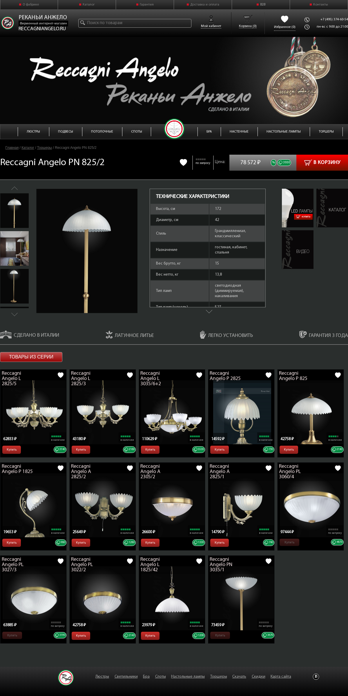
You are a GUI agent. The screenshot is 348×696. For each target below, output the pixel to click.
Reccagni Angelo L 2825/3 (80, 379)
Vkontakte (316, 677)
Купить (303, 217)
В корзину (322, 163)
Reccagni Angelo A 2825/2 (81, 472)
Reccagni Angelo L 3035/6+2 (150, 379)
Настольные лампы (188, 676)
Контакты (320, 4)
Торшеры (44, 148)
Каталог (89, 4)
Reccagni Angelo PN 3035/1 (221, 565)
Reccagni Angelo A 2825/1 (220, 472)
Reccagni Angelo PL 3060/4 (290, 472)
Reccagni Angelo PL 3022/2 (82, 565)
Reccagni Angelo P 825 (293, 376)
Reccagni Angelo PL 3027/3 (12, 565)
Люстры (102, 676)
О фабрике (31, 4)
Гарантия (147, 4)
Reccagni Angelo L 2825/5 (11, 379)
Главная (12, 148)
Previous (14, 188)
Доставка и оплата (204, 4)
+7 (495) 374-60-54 (334, 19)
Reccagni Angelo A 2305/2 (150, 472)
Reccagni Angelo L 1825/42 (150, 565)
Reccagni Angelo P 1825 (17, 469)
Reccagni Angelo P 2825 (225, 376)
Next (14, 314)
